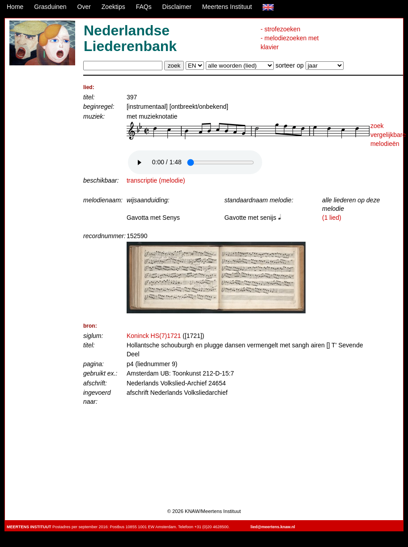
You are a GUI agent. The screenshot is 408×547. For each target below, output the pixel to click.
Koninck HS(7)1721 (154, 335)
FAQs (144, 6)
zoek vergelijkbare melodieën (388, 134)
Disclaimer (176, 6)
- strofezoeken (280, 29)
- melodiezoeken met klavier (289, 42)
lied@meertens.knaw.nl (273, 527)
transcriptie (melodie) (156, 180)
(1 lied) (331, 217)
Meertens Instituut (227, 6)
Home (15, 6)
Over (84, 6)
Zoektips (113, 6)
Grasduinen (50, 6)
